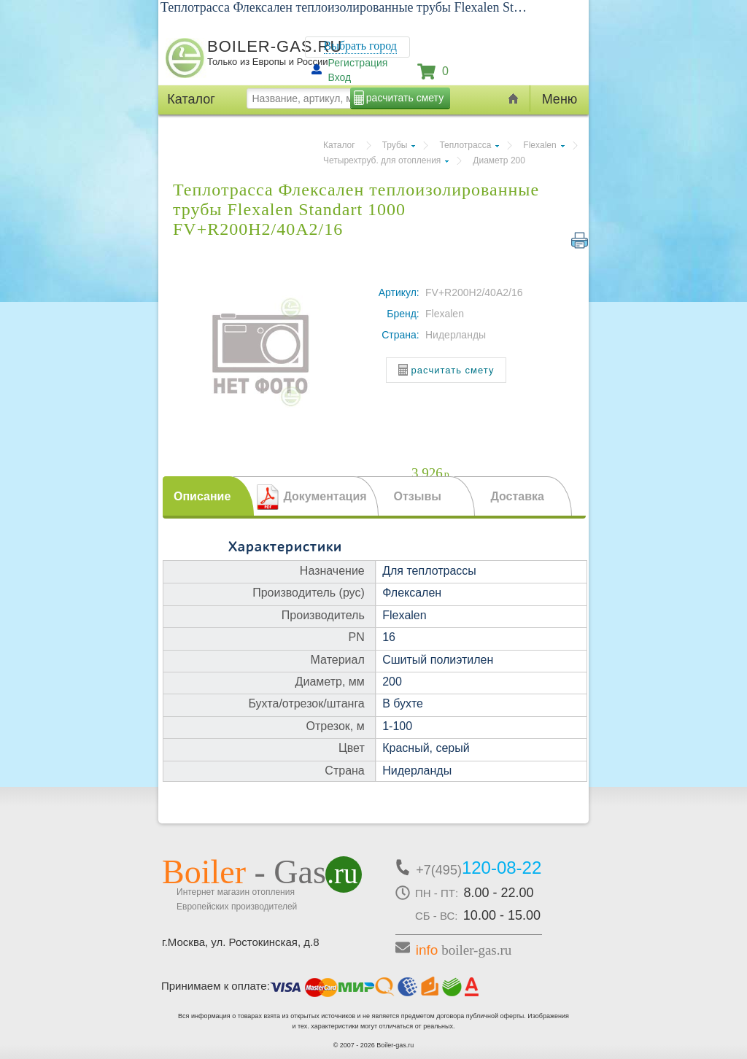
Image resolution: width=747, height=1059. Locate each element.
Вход (340, 77)
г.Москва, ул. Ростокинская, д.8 (241, 942)
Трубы (395, 145)
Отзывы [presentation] (417, 496)
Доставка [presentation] (517, 496)
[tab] (208, 496)
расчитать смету (405, 98)
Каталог (339, 145)
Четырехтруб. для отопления (382, 160)
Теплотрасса (465, 145)
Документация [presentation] (324, 496)
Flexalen (539, 145)
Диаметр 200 (499, 160)
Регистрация (358, 63)
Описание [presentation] (202, 496)
